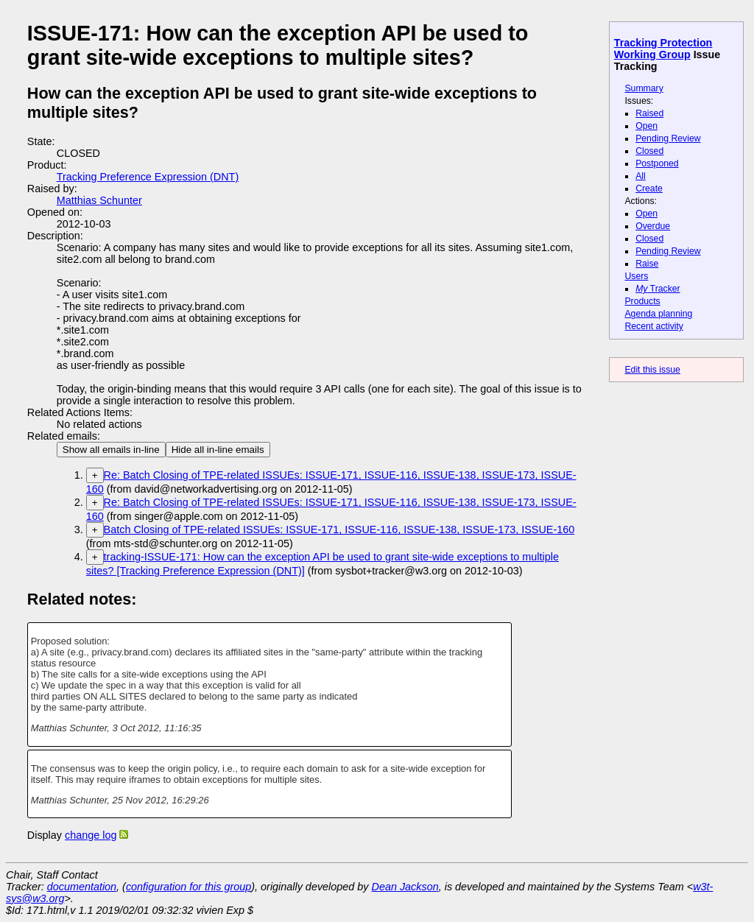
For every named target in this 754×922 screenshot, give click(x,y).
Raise (646, 263)
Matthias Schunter (99, 200)
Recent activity (653, 326)
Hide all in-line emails (218, 449)
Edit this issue (652, 370)
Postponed (657, 163)
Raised (649, 113)
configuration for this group (188, 887)
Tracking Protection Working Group (663, 48)
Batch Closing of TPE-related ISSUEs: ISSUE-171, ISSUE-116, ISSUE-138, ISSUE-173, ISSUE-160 (339, 529)
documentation (81, 887)
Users (636, 276)
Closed (649, 151)
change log (90, 835)
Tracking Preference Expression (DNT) (148, 177)
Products (642, 301)
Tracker (657, 289)
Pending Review (667, 138)
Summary (643, 88)
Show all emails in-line (111, 449)
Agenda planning (658, 314)
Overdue (652, 226)
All (640, 176)
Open (646, 126)
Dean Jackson (405, 887)
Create (649, 188)
